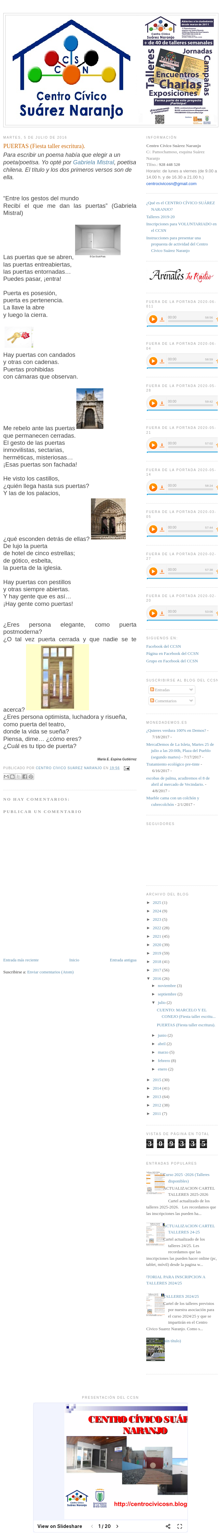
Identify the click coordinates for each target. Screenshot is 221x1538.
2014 (157, 1088)
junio (163, 1035)
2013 (157, 1096)
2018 (157, 961)
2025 (157, 902)
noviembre (167, 985)
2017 (157, 970)
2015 (157, 1079)
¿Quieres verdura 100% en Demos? (176, 730)
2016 (157, 978)
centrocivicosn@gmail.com (171, 183)
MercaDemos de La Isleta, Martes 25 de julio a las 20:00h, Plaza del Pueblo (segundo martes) (180, 750)
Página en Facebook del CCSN (172, 653)
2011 (157, 1113)
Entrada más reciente (21, 959)
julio (162, 1002)
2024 (157, 910)
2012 (157, 1105)
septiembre (167, 994)
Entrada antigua (123, 959)
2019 (157, 953)
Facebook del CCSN (163, 646)
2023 (157, 919)
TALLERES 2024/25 (181, 1296)
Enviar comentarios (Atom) (50, 971)
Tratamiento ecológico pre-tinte (173, 764)
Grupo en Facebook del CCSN (172, 660)
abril (162, 1043)
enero (163, 1069)
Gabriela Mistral (93, 162)
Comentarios (163, 700)
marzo (164, 1052)
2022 (157, 927)
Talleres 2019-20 (160, 216)
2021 (157, 936)
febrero (164, 1060)
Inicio (74, 959)
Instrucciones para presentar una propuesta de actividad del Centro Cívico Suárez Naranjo (177, 244)
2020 (157, 944)
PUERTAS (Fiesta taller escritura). (186, 1024)
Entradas (160, 689)
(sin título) (172, 1340)
